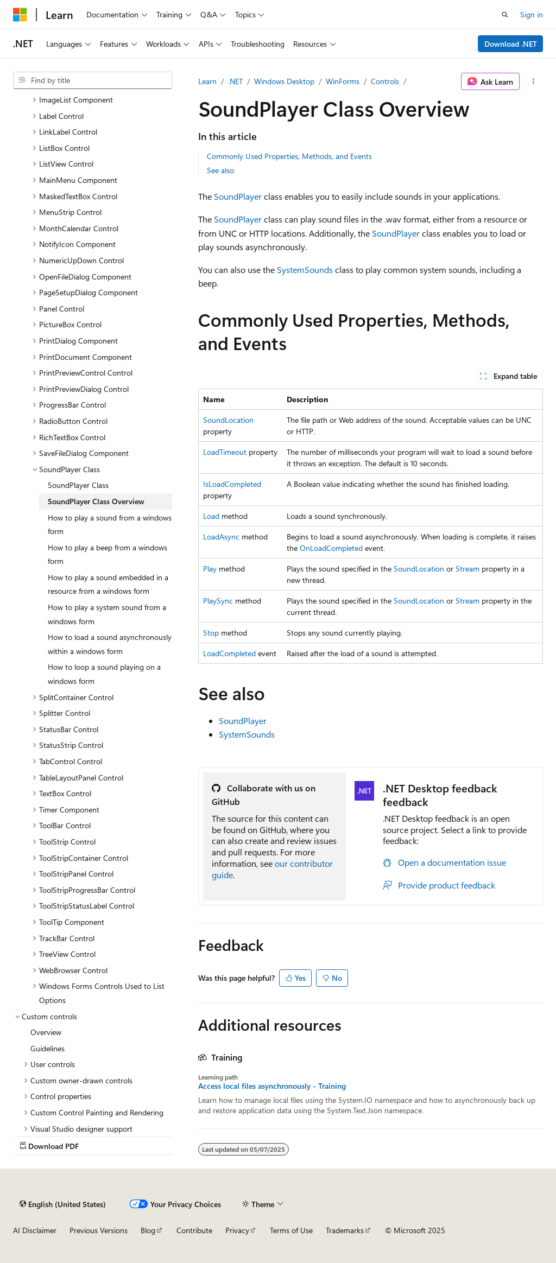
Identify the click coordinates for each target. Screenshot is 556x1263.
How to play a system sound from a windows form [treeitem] (107, 614)
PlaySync (218, 600)
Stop (211, 632)
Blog (148, 1230)
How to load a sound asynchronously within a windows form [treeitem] (110, 644)
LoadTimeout (225, 452)
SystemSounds (305, 269)
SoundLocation (228, 420)
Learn (207, 81)
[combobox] (92, 80)
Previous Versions (99, 1230)
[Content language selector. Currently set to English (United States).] (62, 1204)
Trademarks (345, 1230)
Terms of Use (291, 1230)
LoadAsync (221, 536)
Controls (385, 81)
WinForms (342, 81)
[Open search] (505, 14)
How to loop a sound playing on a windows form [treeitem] (104, 674)
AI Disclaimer (34, 1230)
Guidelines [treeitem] (47, 1048)
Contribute (194, 1230)
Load (211, 516)
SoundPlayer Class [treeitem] (78, 485)
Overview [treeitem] (45, 1032)
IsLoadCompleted (232, 484)
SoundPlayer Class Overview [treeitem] (96, 501)
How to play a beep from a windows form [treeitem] (107, 554)
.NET (235, 81)
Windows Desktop (284, 81)
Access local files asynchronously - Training (272, 1086)
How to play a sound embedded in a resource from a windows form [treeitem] (108, 584)
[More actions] (533, 81)
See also (220, 170)
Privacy (237, 1230)
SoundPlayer (238, 196)
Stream (467, 568)
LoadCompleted (229, 653)
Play (210, 568)
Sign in (531, 14)
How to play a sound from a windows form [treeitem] (110, 524)
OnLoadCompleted (331, 548)
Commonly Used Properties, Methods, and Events (289, 156)
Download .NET (510, 44)
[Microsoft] (20, 15)
